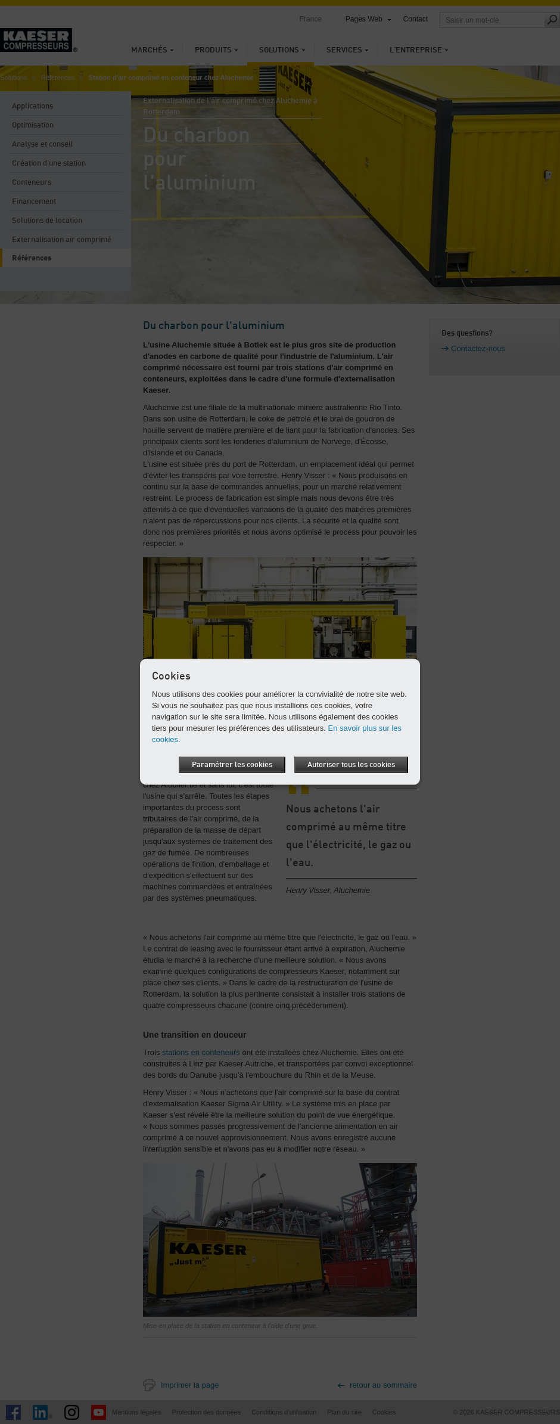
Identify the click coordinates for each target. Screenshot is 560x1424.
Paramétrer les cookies (232, 764)
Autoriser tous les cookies (351, 764)
